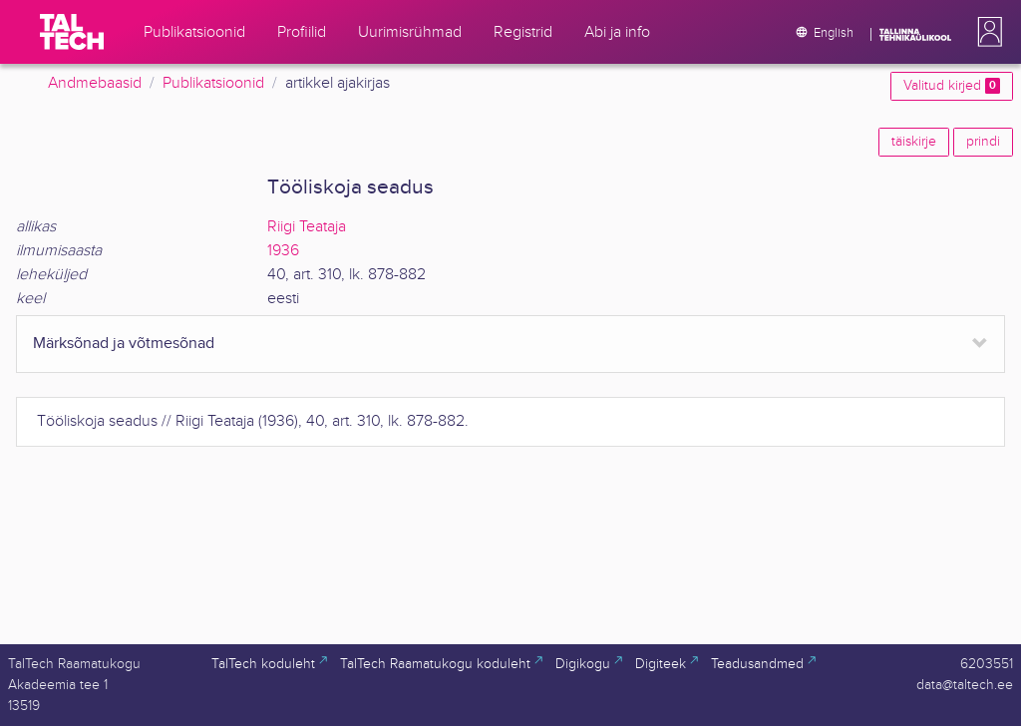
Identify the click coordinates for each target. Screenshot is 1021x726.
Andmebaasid (95, 83)
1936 (283, 250)
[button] (986, 32)
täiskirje (913, 142)
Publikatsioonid (213, 83)
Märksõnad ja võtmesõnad (123, 343)
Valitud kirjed (951, 86)
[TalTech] (72, 32)
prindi (983, 142)
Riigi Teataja (306, 226)
